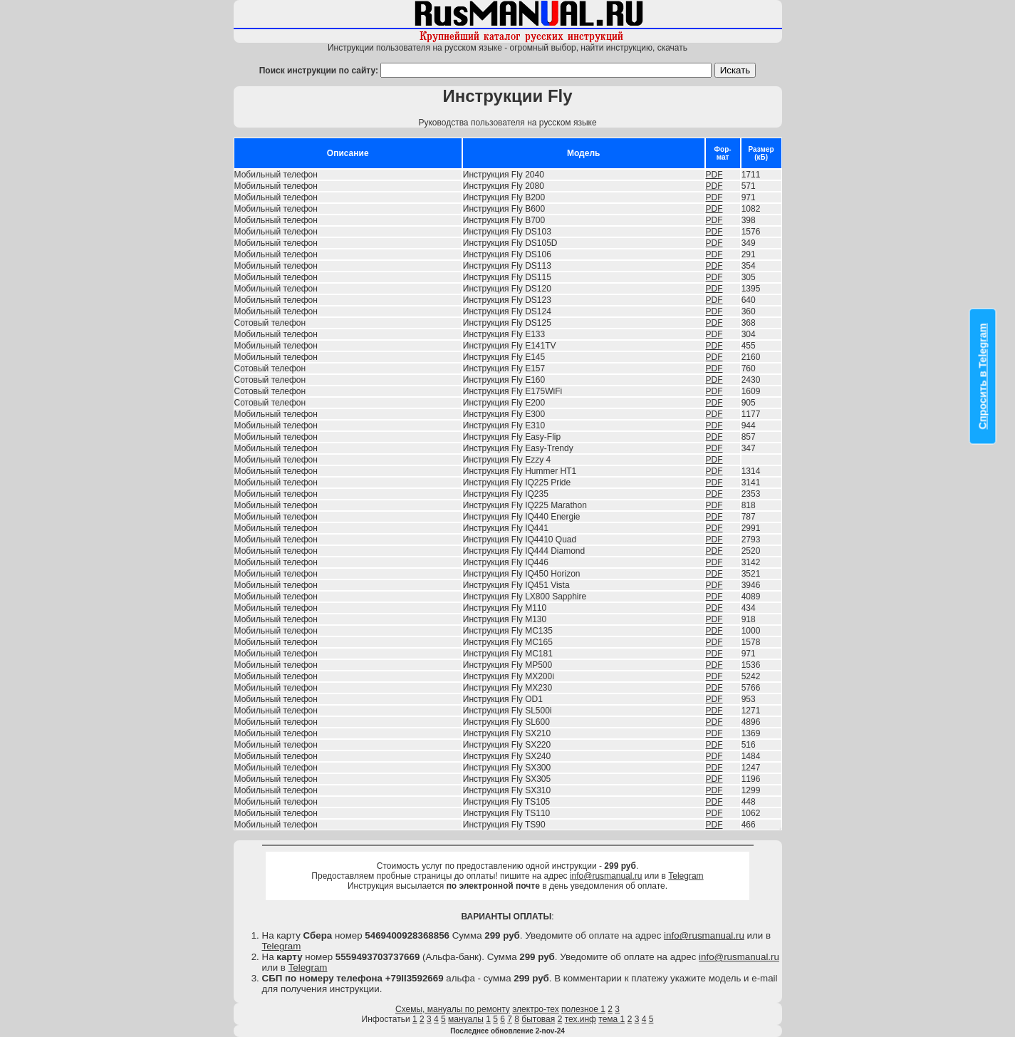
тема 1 (611, 1019)
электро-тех (535, 1009)
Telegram (685, 876)
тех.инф (580, 1019)
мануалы (466, 1019)
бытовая (538, 1019)
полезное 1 (583, 1009)
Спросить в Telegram (983, 377)
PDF (714, 175)
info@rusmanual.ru (606, 876)
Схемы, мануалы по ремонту (452, 1009)
